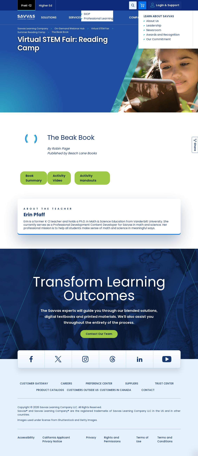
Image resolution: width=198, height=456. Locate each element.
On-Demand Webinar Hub (70, 28)
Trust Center (164, 383)
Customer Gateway (34, 383)
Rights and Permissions (112, 439)
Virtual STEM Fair (100, 28)
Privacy (91, 437)
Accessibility (26, 437)
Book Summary (34, 178)
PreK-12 (26, 6)
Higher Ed (45, 6)
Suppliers (131, 383)
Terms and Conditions (165, 439)
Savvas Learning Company (33, 28)
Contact (166, 17)
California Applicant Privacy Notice (56, 439)
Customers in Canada (115, 390)
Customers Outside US (83, 390)
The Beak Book (60, 32)
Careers (66, 383)
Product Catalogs (50, 390)
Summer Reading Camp (31, 32)
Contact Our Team (99, 334)
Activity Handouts (88, 178)
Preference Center (99, 383)
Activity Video (59, 178)
